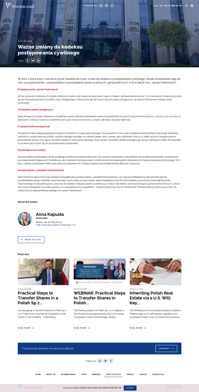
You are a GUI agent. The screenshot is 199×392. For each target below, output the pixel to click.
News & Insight (113, 374)
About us (50, 374)
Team (83, 374)
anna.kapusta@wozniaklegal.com (58, 224)
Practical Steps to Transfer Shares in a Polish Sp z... (38, 298)
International (68, 374)
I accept (130, 388)
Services (96, 374)
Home (38, 374)
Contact (164, 348)
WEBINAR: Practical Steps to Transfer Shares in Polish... (99, 298)
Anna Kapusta (50, 214)
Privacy (130, 374)
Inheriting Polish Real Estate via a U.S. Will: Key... (151, 298)
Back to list (33, 240)
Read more (24, 328)
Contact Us (158, 374)
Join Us (143, 374)
